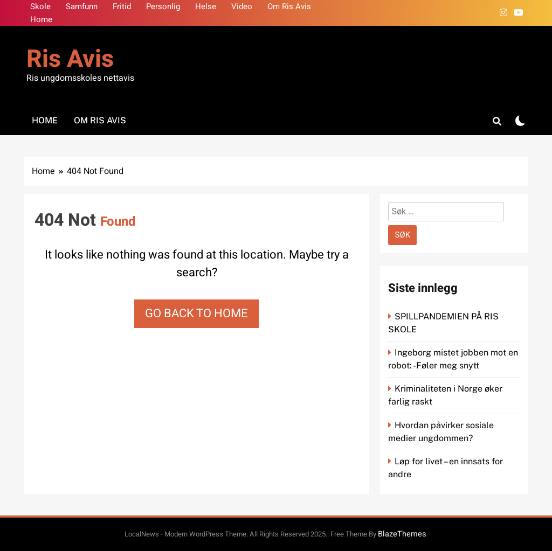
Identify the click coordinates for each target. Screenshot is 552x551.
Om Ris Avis (289, 6)
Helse (205, 6)
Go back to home (196, 313)
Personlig (163, 6)
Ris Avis (70, 59)
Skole (40, 6)
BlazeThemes (402, 534)
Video (241, 6)
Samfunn (82, 6)
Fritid (122, 6)
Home (41, 19)
